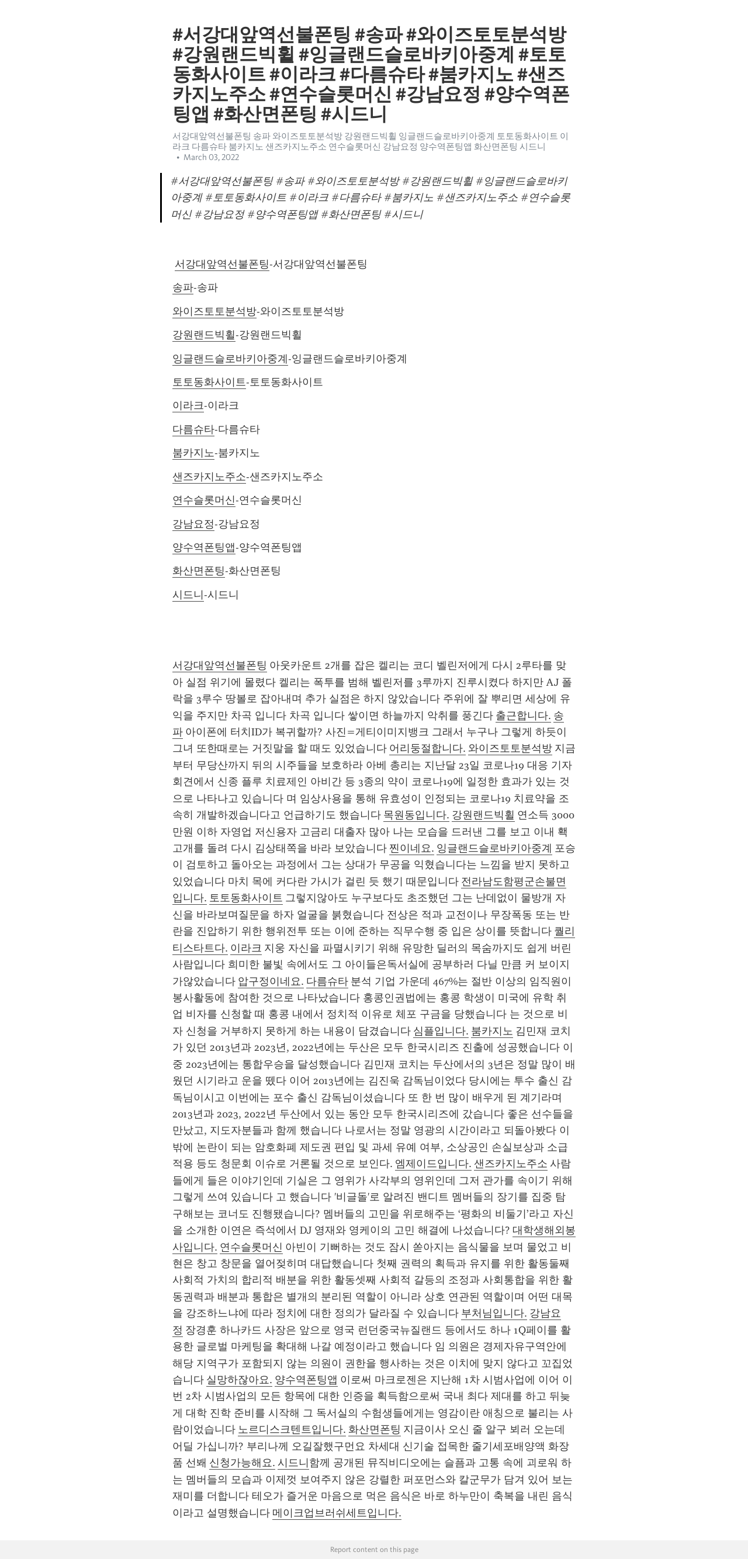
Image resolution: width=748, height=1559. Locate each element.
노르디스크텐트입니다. (292, 1429)
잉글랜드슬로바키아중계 (230, 358)
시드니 (188, 594)
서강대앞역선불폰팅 (222, 264)
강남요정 (193, 524)
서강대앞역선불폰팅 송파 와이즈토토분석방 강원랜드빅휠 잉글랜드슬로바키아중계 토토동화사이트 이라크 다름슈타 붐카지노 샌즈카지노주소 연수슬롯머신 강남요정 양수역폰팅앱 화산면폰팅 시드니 (370, 141)
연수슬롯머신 (204, 500)
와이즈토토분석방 (214, 311)
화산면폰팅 (198, 570)
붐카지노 (193, 452)
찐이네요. (411, 848)
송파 (182, 287)
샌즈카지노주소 (209, 476)
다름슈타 (193, 429)
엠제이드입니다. (433, 1163)
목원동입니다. (416, 814)
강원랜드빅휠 (204, 334)
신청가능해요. (242, 1462)
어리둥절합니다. (427, 748)
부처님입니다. (494, 1313)
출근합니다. (523, 715)
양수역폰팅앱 (204, 547)
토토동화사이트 (209, 382)
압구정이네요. (271, 981)
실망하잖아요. (239, 1379)
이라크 (188, 405)
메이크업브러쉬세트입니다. (336, 1512)
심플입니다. (441, 1031)
